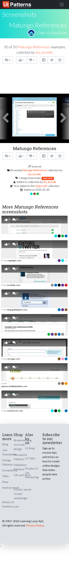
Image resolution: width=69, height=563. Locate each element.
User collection (51, 32)
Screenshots (9, 470)
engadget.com (14, 260)
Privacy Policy (35, 525)
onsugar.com (13, 358)
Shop (5, 481)
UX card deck (22, 475)
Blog (5, 444)
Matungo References (38, 25)
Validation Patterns (20, 467)
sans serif (48, 178)
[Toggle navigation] (62, 4)
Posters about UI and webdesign (22, 494)
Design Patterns (7, 462)
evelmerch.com (15, 410)
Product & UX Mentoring (32, 473)
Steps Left (41, 185)
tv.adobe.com (13, 285)
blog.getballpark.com (17, 309)
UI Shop (30, 448)
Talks (5, 476)
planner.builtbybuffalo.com (14, 386)
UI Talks (30, 458)
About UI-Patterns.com (10, 504)
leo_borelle (44, 52)
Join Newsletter (9, 452)
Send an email (10, 487)
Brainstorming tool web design (23, 444)
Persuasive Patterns (20, 457)
